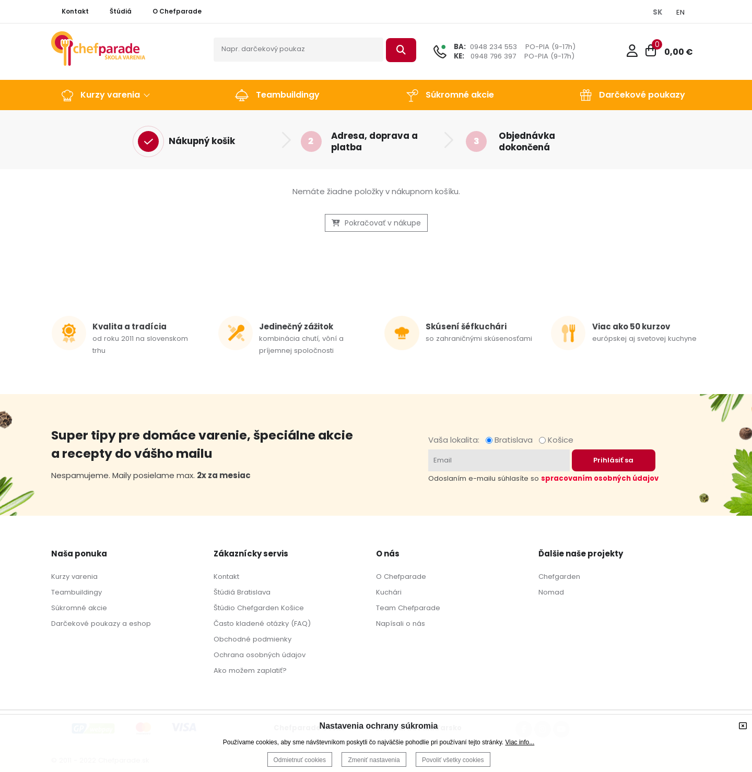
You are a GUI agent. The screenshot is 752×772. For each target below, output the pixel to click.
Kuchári (389, 592)
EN (680, 12)
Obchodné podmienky (252, 639)
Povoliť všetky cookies (453, 760)
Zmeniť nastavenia (374, 760)
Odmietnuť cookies (300, 760)
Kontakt (226, 576)
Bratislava (511, 439)
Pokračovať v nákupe (376, 223)
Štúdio (224, 608)
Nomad (551, 592)
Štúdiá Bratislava (242, 592)
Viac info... (519, 742)
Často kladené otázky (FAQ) (262, 623)
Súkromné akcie (79, 608)
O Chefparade (401, 576)
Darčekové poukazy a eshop (101, 623)
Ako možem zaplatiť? (250, 670)
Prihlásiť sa (613, 460)
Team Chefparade (408, 608)
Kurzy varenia (74, 576)
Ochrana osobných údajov (260, 655)
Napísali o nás (400, 623)
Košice (556, 439)
